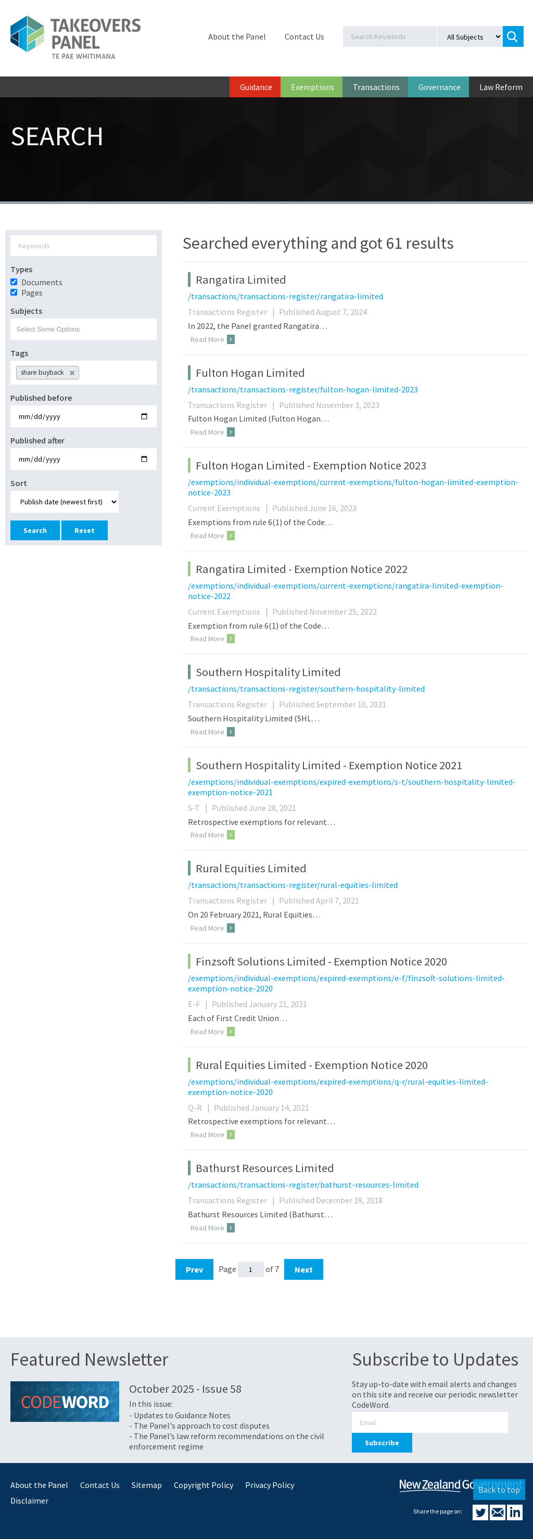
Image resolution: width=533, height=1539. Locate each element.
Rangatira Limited (241, 279)
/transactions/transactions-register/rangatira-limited (285, 296)
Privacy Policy (269, 1485)
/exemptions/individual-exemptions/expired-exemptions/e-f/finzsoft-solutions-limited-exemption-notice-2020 (346, 983)
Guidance (256, 87)
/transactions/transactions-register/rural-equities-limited (293, 885)
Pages (32, 292)
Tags (19, 353)
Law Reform (501, 87)
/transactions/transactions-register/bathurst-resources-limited (303, 1184)
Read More (213, 339)
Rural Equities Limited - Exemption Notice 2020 (312, 1065)
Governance (439, 87)
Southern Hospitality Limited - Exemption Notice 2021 (329, 765)
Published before (41, 397)
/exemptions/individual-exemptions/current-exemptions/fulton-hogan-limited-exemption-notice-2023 (353, 487)
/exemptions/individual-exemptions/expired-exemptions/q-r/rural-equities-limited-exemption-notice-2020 (338, 1086)
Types (21, 269)
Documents (41, 282)
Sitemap (147, 1485)
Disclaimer (29, 1500)
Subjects (26, 311)
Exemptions (312, 87)
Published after (37, 440)
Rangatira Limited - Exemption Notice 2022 (302, 569)
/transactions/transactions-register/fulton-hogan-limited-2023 (303, 389)
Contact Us (304, 36)
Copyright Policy (203, 1485)
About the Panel (237, 36)
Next (304, 1269)
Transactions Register (232, 312)
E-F (199, 1004)
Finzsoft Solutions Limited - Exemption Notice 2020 (321, 961)
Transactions (376, 87)
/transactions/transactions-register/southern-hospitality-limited (306, 688)
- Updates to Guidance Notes (180, 1415)
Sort (18, 483)
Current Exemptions (229, 508)
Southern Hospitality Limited (268, 672)
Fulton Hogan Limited (250, 372)
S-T (199, 808)
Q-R (200, 1107)
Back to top (499, 1489)
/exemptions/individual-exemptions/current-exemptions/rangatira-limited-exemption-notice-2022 (345, 590)
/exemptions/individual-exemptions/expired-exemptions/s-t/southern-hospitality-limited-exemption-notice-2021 (352, 787)
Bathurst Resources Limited (265, 1168)
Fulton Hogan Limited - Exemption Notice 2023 (311, 465)
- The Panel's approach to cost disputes (199, 1425)
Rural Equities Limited (251, 868)
